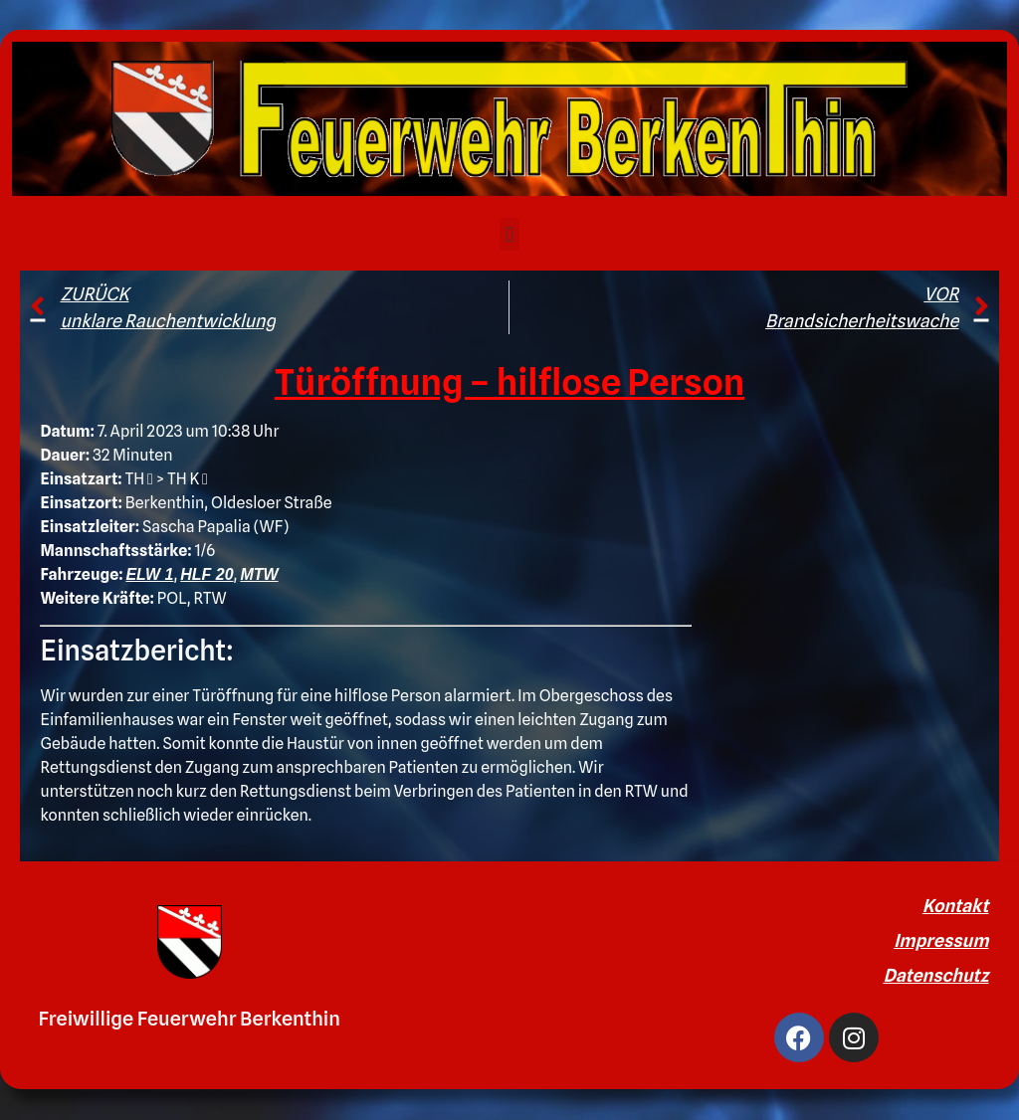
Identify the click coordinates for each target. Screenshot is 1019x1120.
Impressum (941, 940)
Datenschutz (935, 975)
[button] (509, 234)
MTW (259, 574)
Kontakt (955, 905)
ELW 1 (149, 574)
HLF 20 (206, 574)
